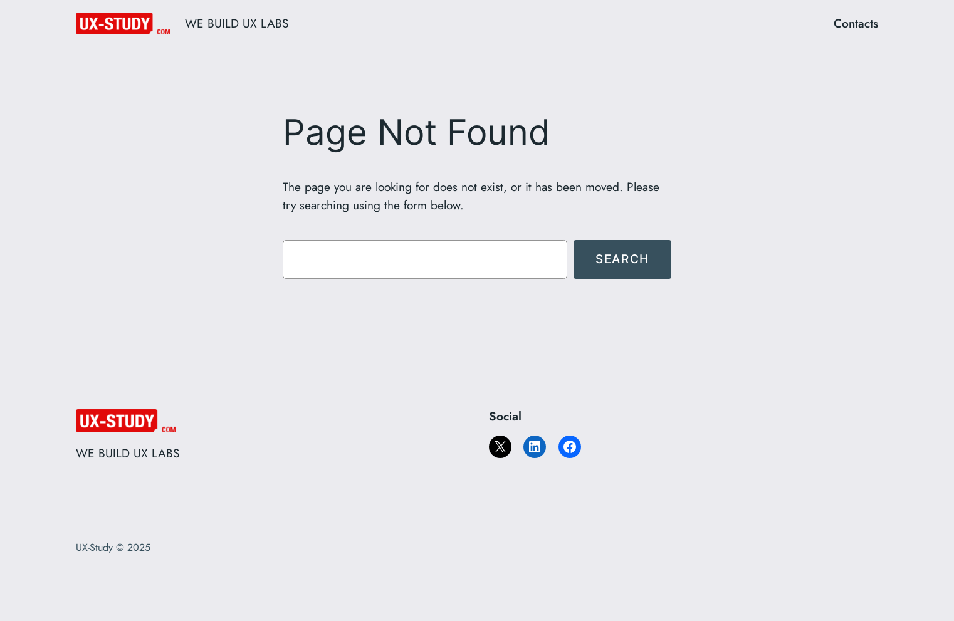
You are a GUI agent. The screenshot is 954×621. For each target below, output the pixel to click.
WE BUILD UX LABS (237, 23)
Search (622, 258)
